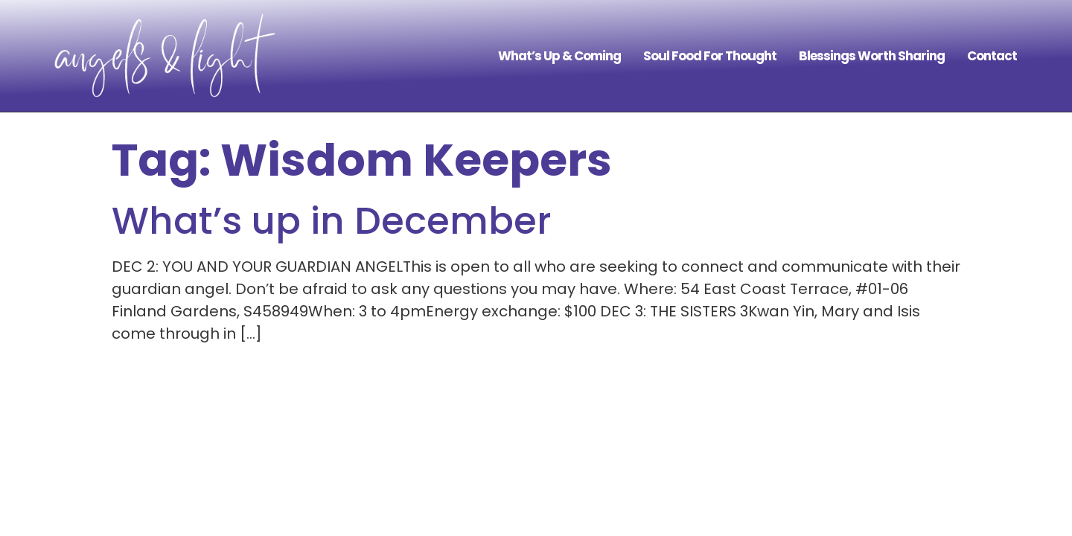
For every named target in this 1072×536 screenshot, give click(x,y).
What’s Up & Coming (559, 56)
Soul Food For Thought (709, 56)
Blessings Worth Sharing (872, 56)
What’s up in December (332, 221)
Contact (992, 56)
